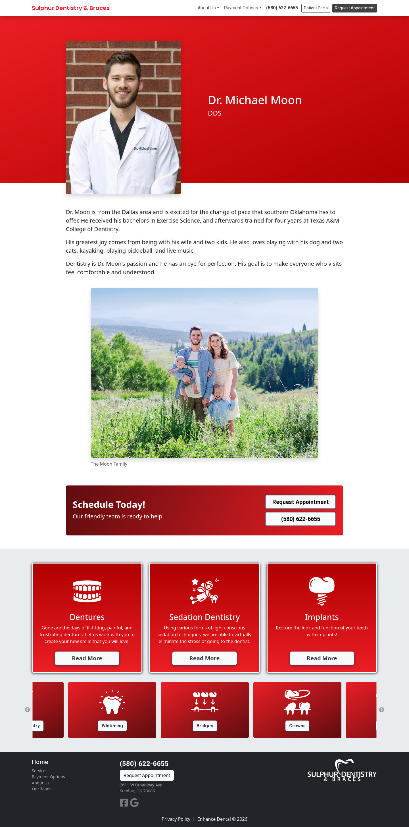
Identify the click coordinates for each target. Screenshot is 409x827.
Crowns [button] (297, 725)
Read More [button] (87, 658)
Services (39, 770)
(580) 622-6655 (282, 8)
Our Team (41, 789)
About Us (207, 8)
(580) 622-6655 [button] (300, 519)
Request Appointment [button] (355, 8)
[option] (205, 710)
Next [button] (381, 710)
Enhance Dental (214, 819)
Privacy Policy (176, 819)
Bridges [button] (205, 725)
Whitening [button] (112, 725)
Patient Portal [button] (316, 8)
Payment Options (241, 8)
